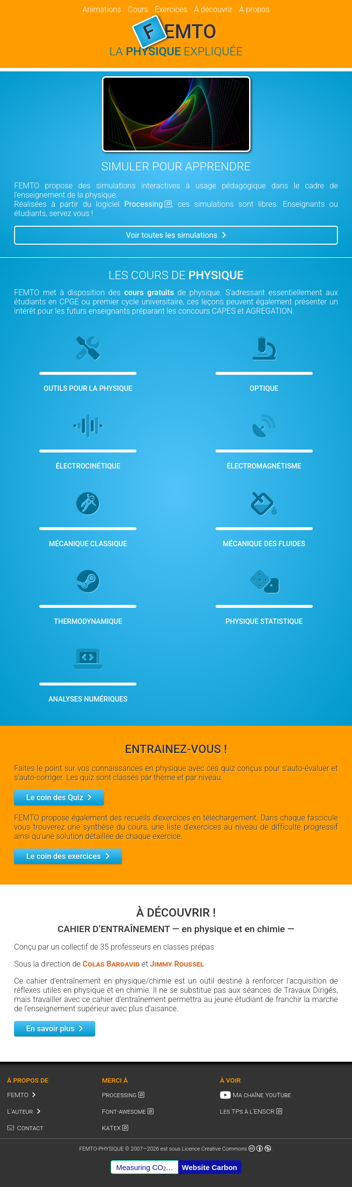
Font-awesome (124, 1111)
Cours (138, 9)
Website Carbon (209, 1167)
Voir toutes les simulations (172, 235)
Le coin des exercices (63, 856)
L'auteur (20, 1111)
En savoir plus (50, 1028)
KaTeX (111, 1128)
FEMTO (18, 1095)
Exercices (171, 9)
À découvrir (213, 9)
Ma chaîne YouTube (262, 1095)
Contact (30, 1128)
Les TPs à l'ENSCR (247, 1111)
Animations (102, 9)
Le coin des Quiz (54, 797)
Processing (143, 204)
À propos (254, 9)
